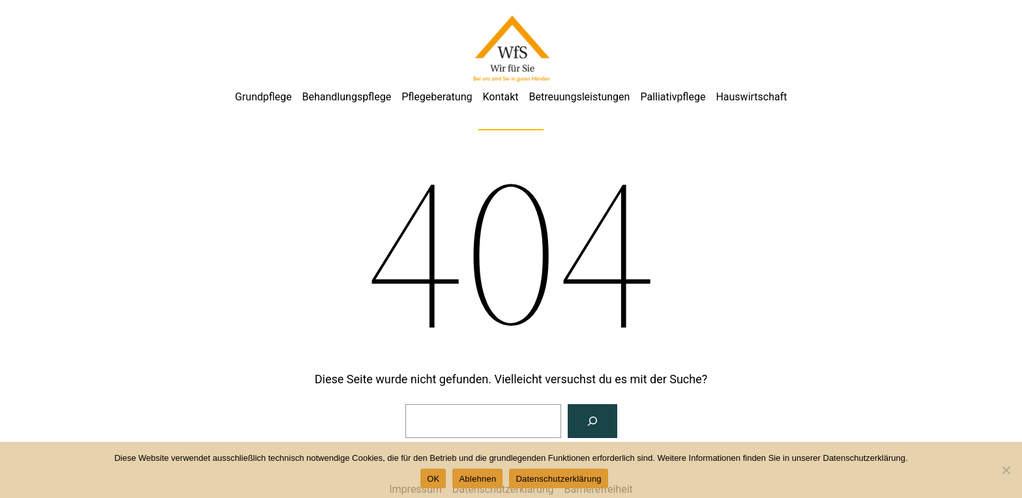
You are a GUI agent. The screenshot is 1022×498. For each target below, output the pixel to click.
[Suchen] (592, 421)
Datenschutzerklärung (558, 479)
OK (433, 479)
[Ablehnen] (1005, 469)
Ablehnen (477, 479)
